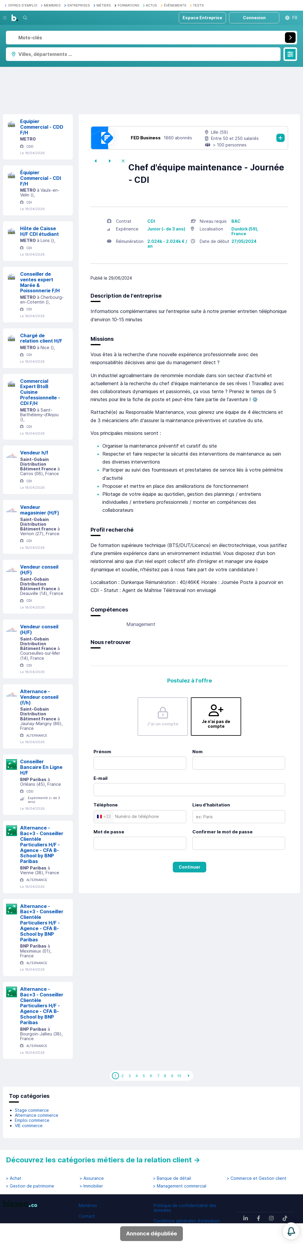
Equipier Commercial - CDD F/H (41, 126)
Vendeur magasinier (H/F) (39, 510)
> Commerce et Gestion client (256, 1178)
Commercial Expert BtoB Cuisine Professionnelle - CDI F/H (40, 392)
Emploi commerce (32, 1120)
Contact (87, 1216)
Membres (88, 1205)
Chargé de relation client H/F (41, 338)
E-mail (100, 778)
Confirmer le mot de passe (222, 831)
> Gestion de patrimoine (30, 1186)
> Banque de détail (172, 1178)
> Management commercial (179, 1186)
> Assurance (92, 1178)
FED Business (146, 138)
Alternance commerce (36, 1115)
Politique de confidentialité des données (185, 1208)
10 (179, 1075)
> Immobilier (91, 1186)
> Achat (13, 1178)
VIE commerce (29, 1125)
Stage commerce (32, 1110)
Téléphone (106, 804)
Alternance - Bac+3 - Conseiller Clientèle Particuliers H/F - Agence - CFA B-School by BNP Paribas (41, 844)
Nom (197, 751)
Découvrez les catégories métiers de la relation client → (103, 1160)
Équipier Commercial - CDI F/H (40, 178)
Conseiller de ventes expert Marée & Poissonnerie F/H (40, 282)
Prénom (102, 751)
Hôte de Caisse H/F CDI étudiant (39, 231)
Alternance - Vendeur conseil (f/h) (39, 697)
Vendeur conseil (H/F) (39, 569)
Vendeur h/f (34, 453)
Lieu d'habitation (211, 804)
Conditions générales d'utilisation (187, 1220)
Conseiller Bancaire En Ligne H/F (41, 767)
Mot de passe (109, 831)
